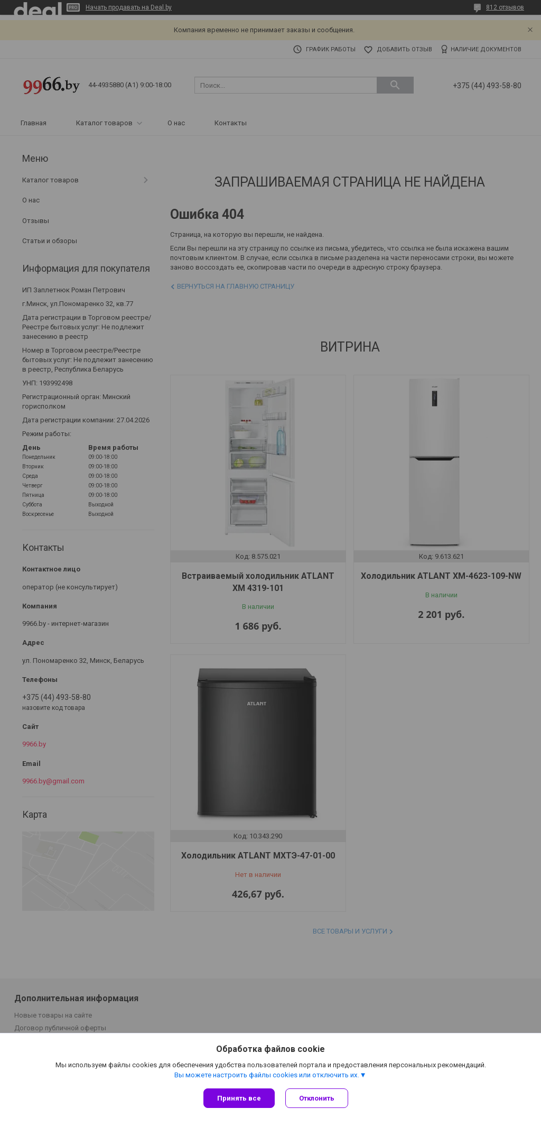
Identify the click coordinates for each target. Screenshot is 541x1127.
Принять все (239, 1098)
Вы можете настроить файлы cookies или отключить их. (266, 1075)
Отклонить (316, 1098)
